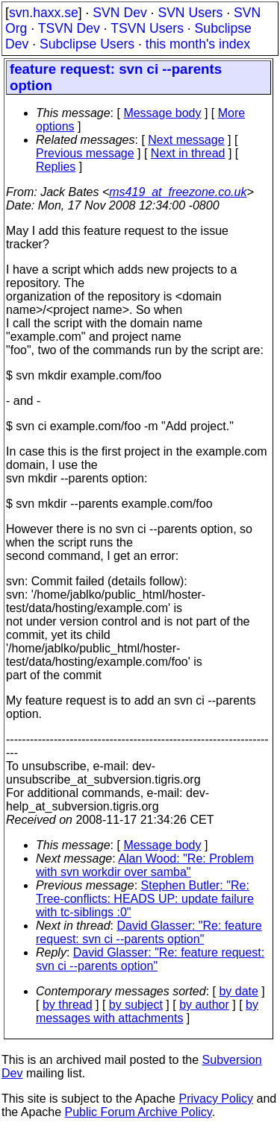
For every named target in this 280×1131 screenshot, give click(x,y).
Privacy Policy (215, 1098)
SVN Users (190, 12)
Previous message (85, 153)
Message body (162, 113)
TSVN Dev (69, 28)
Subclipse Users (87, 44)
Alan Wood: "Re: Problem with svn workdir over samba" (145, 865)
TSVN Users (147, 28)
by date (238, 991)
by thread (68, 1004)
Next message (186, 139)
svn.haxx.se (43, 12)
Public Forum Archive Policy (138, 1112)
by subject (136, 1004)
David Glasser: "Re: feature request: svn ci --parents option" (149, 932)
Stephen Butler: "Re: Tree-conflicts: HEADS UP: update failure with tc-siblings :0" (145, 899)
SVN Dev (119, 12)
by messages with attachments (147, 1011)
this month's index (198, 44)
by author (204, 1004)
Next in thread (188, 153)
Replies (55, 166)
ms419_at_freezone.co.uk (177, 192)
